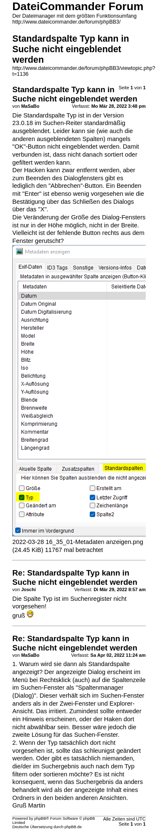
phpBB (40, 818)
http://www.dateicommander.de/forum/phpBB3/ (66, 22)
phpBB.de (73, 827)
